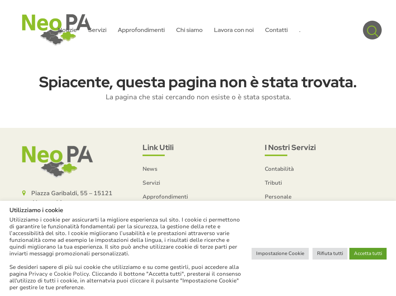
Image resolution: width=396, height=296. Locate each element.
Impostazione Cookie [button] (280, 253)
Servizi (151, 183)
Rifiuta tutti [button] (330, 253)
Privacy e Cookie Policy (59, 274)
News (150, 169)
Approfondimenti (165, 196)
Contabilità (279, 169)
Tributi (273, 183)
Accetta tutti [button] (368, 253)
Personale (278, 196)
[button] (372, 30)
